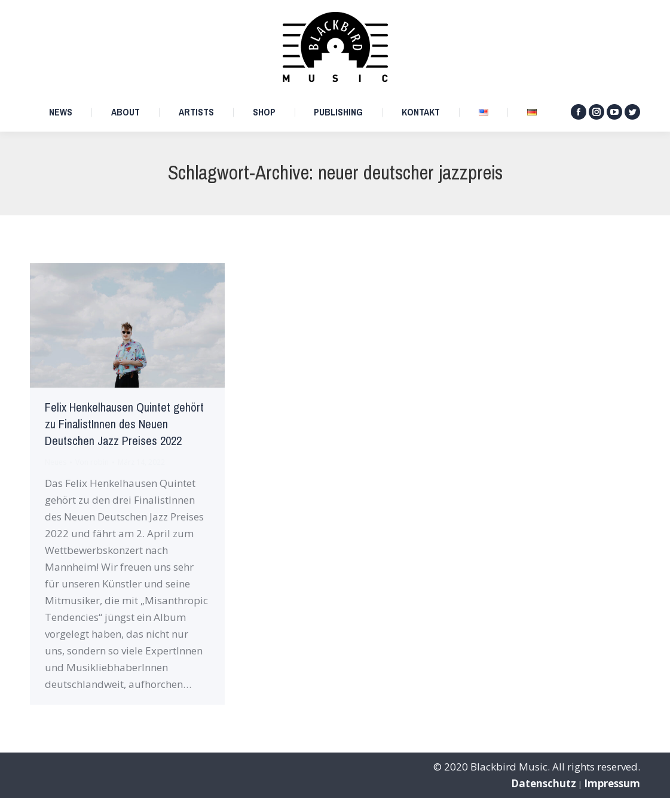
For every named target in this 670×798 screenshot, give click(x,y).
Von (92, 462)
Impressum (612, 783)
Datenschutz (543, 783)
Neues (55, 462)
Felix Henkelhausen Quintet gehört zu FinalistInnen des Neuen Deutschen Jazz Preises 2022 (124, 424)
